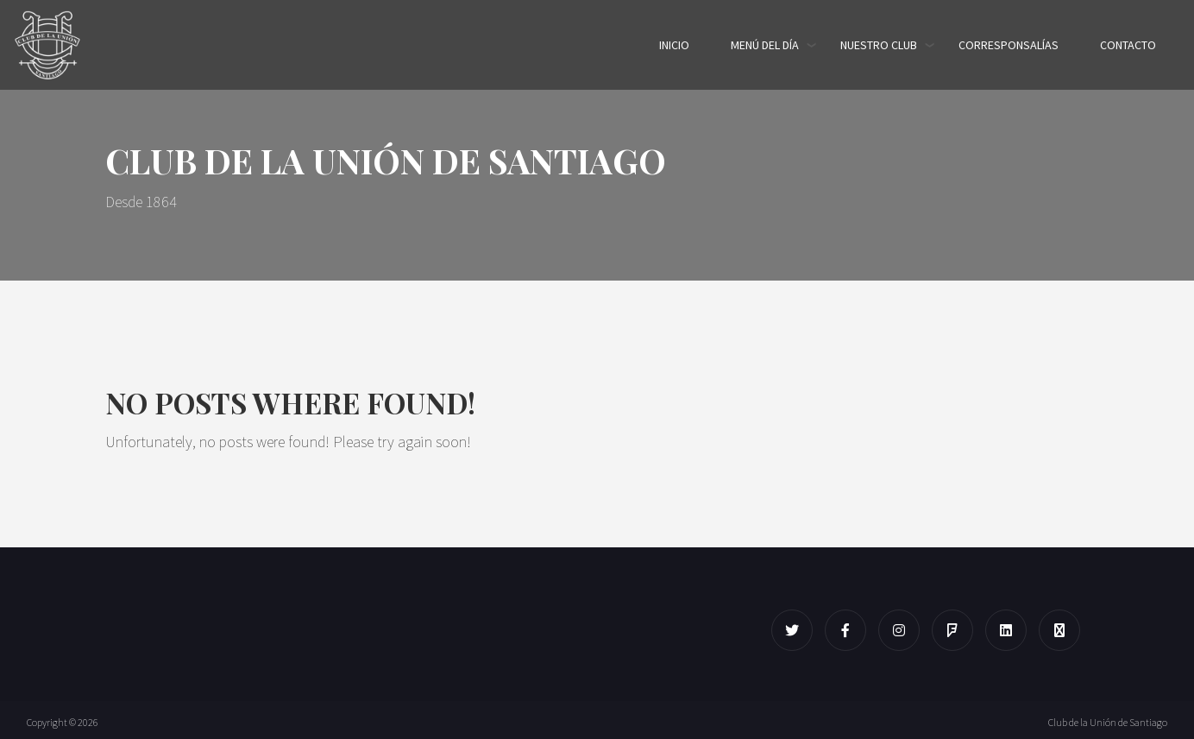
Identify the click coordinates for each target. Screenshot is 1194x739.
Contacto (1128, 45)
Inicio (674, 45)
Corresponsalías (1008, 45)
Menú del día (765, 45)
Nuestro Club (878, 45)
